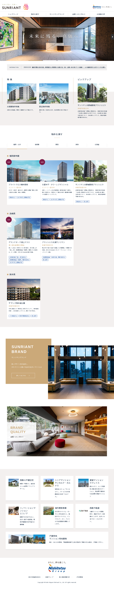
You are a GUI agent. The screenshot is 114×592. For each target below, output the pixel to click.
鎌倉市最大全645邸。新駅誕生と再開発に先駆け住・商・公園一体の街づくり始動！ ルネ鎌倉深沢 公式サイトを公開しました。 (71, 73)
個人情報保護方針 (64, 583)
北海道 (97, 150)
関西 (57, 150)
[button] (112, 42)
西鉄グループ (49, 583)
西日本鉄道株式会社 (34, 583)
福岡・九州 (17, 150)
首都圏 (37, 150)
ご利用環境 (79, 583)
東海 (77, 150)
